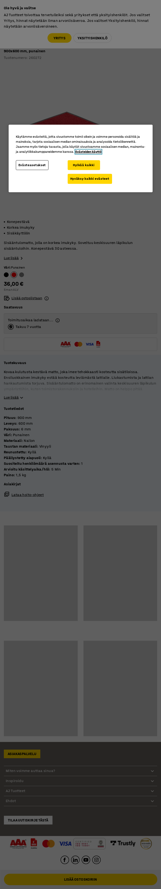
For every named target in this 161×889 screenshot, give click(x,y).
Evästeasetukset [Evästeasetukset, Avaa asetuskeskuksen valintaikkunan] (32, 165)
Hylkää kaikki (83, 165)
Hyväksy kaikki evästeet (89, 179)
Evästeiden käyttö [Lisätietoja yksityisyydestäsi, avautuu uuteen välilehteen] (88, 152)
